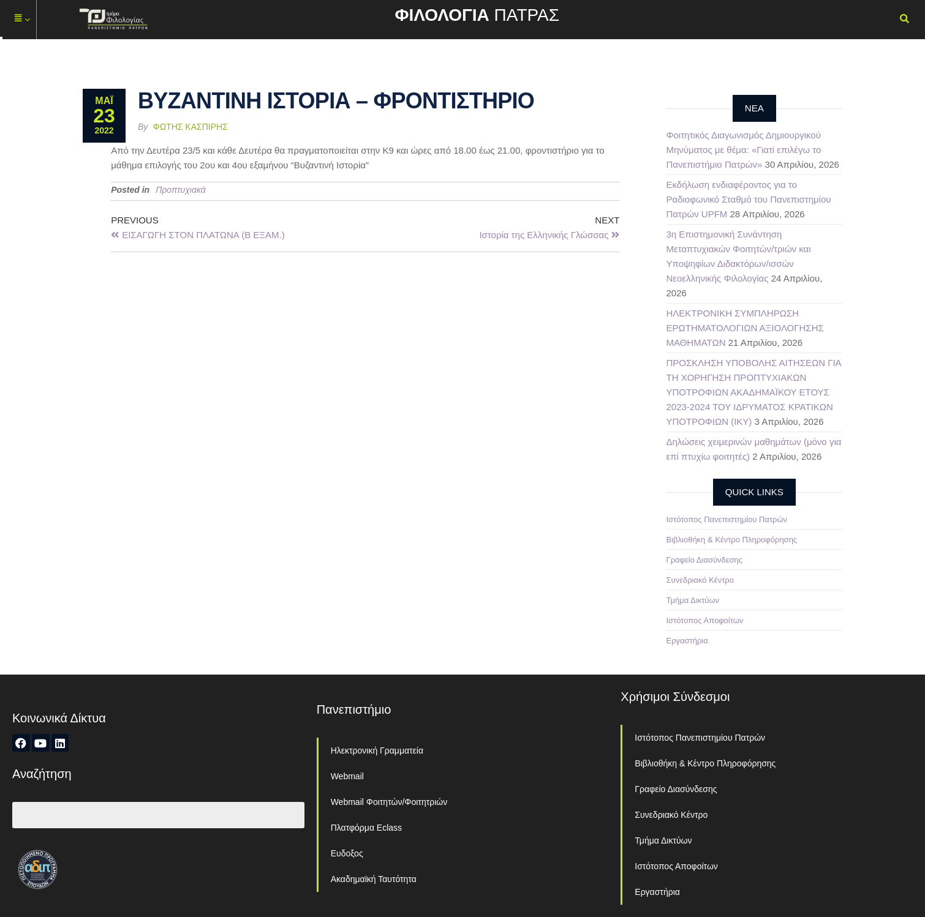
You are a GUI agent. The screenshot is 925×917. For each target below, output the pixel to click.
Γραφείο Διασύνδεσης (704, 559)
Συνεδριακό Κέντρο (700, 580)
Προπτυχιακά (181, 190)
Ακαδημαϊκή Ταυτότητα (374, 879)
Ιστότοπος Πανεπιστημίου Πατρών (727, 519)
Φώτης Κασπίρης (190, 127)
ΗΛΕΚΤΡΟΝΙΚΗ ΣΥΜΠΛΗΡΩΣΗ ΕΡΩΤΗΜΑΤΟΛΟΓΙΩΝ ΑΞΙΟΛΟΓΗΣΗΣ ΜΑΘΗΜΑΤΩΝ (745, 328)
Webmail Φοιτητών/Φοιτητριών (389, 802)
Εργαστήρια (687, 640)
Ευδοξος (347, 853)
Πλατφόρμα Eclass (366, 828)
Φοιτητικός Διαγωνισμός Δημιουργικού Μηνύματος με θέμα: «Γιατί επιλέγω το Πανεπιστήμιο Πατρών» (743, 150)
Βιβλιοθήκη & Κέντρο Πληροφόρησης (732, 539)
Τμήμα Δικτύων (693, 600)
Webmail (347, 776)
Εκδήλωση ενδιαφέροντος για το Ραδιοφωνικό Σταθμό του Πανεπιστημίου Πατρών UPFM (748, 199)
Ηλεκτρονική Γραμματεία (377, 750)
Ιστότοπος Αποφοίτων (705, 620)
